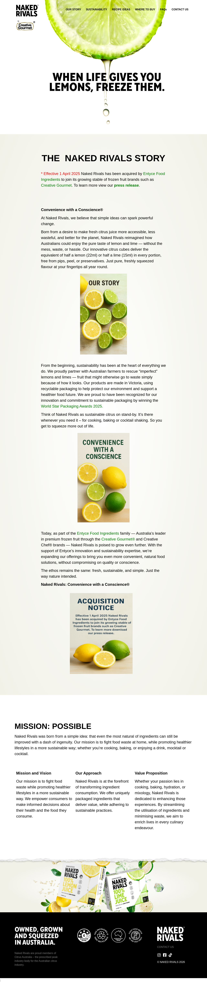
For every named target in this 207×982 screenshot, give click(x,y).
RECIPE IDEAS (121, 9)
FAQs (163, 9)
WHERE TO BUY (145, 9)
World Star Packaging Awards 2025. (72, 406)
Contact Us (165, 947)
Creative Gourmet (56, 185)
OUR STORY (73, 9)
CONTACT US (180, 9)
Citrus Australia (23, 957)
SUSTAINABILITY (96, 9)
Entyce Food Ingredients (98, 533)
